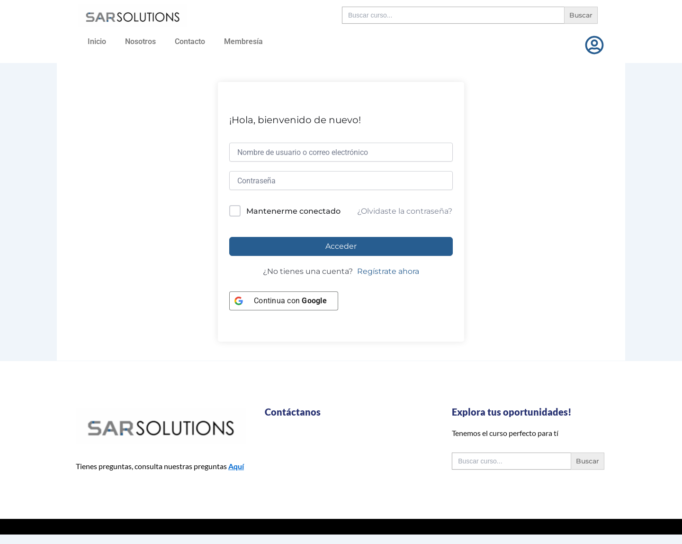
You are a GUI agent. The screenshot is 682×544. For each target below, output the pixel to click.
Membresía (243, 41)
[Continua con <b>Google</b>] (283, 300)
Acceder (341, 246)
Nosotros (140, 41)
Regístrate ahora (388, 271)
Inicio (97, 41)
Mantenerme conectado (293, 211)
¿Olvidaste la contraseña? (404, 211)
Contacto (190, 41)
